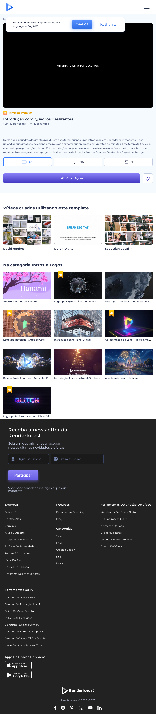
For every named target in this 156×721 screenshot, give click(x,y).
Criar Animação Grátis (114, 519)
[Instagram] (63, 708)
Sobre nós (11, 512)
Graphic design (65, 549)
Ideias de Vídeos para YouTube (23, 645)
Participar (23, 475)
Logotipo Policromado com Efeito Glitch (28, 416)
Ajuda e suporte (15, 532)
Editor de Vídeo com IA (19, 611)
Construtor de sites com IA (22, 624)
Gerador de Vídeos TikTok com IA (25, 638)
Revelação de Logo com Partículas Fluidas (29, 378)
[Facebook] (55, 708)
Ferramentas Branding (70, 512)
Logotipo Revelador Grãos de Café (24, 339)
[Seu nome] (28, 459)
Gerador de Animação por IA (22, 604)
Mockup (61, 563)
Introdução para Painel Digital (72, 339)
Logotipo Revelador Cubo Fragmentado (129, 301)
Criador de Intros (111, 532)
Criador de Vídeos (111, 546)
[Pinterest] (72, 708)
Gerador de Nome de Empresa (24, 631)
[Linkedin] (100, 708)
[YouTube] (90, 708)
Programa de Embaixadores (22, 573)
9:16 (78, 162)
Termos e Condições (17, 553)
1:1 (128, 162)
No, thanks (107, 24)
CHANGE (82, 24)
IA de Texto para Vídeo (18, 617)
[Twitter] (80, 708)
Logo (59, 542)
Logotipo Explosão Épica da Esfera (75, 301)
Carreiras (10, 525)
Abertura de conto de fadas (121, 378)
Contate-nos (13, 519)
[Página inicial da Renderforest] (9, 7)
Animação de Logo (112, 525)
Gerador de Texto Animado (117, 539)
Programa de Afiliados (18, 539)
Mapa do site (13, 560)
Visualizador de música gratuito (120, 512)
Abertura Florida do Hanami (20, 301)
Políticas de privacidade (19, 546)
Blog (59, 519)
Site (58, 556)
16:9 (28, 162)
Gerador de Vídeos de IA (20, 597)
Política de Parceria (17, 566)
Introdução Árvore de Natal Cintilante (77, 378)
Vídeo (59, 536)
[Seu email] (77, 459)
